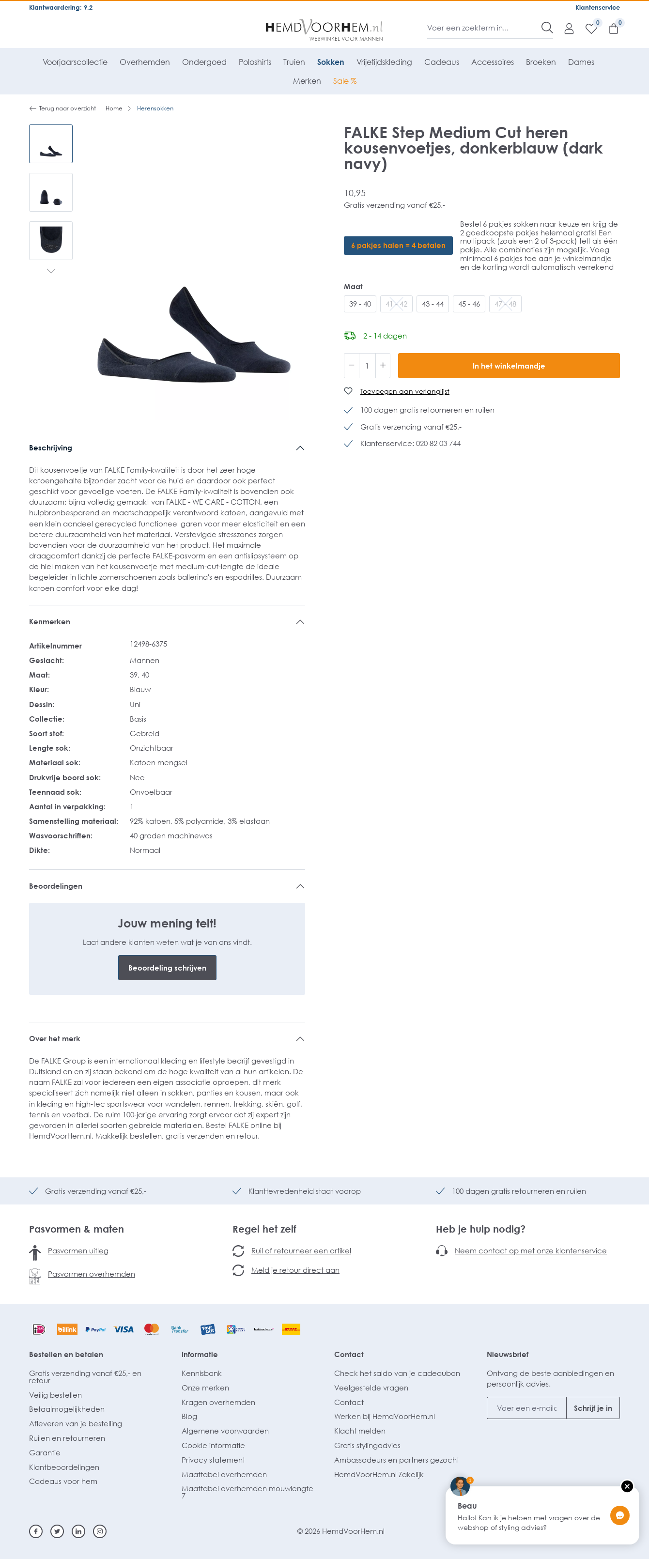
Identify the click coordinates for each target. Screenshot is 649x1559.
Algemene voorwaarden (225, 1430)
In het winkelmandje (509, 365)
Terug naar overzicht (62, 108)
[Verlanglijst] (586, 28)
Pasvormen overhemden (91, 1273)
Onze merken (205, 1387)
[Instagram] (100, 1531)
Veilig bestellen (55, 1394)
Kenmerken (49, 621)
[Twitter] (57, 1531)
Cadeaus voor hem (63, 1481)
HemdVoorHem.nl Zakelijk (379, 1474)
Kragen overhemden (218, 1402)
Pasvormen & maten (76, 1229)
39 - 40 (360, 303)
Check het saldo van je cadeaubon (397, 1373)
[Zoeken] (547, 27)
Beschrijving (50, 447)
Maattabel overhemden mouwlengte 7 (247, 1492)
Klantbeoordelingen (64, 1467)
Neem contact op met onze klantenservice (531, 1250)
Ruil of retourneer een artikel (301, 1250)
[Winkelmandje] (609, 28)
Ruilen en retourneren (67, 1438)
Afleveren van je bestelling (75, 1423)
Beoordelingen (55, 885)
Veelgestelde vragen (371, 1387)
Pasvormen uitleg (78, 1250)
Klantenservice (597, 7)
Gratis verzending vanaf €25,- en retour (85, 1377)
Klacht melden (360, 1430)
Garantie (45, 1452)
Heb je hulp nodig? (480, 1229)
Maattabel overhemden (224, 1474)
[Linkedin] (78, 1531)
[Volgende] (51, 272)
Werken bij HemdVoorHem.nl (384, 1416)
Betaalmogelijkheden (67, 1409)
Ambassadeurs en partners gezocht (396, 1459)
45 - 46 (469, 303)
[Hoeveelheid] (367, 365)
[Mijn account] (564, 28)
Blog (189, 1416)
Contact (349, 1354)
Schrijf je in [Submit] (593, 1408)
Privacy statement (213, 1459)
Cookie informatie (213, 1445)
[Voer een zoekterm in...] (484, 27)
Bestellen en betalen (66, 1354)
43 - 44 (433, 303)
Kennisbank (202, 1373)
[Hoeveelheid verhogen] (383, 365)
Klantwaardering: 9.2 (61, 7)
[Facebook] (36, 1531)
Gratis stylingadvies (367, 1445)
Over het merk (54, 1038)
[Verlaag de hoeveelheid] (351, 365)
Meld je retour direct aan (295, 1270)
